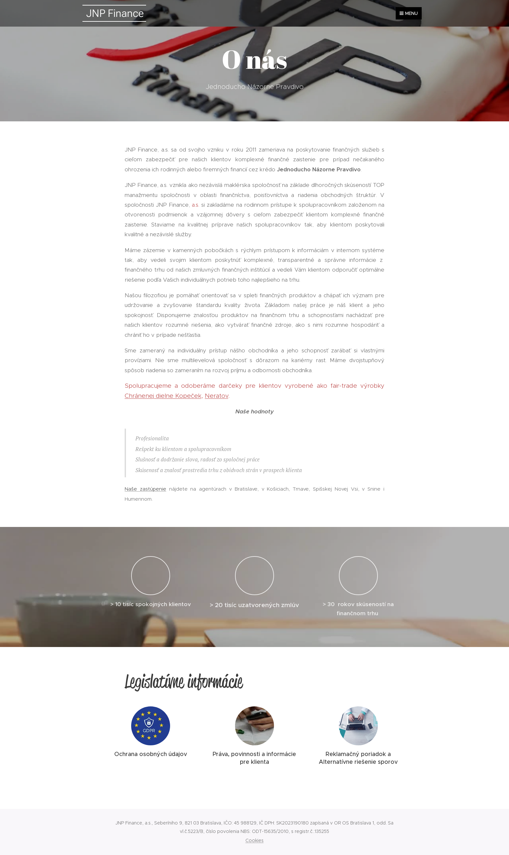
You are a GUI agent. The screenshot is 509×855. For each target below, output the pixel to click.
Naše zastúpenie (145, 489)
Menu (409, 13)
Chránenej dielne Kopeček (163, 395)
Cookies (254, 840)
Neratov (216, 395)
